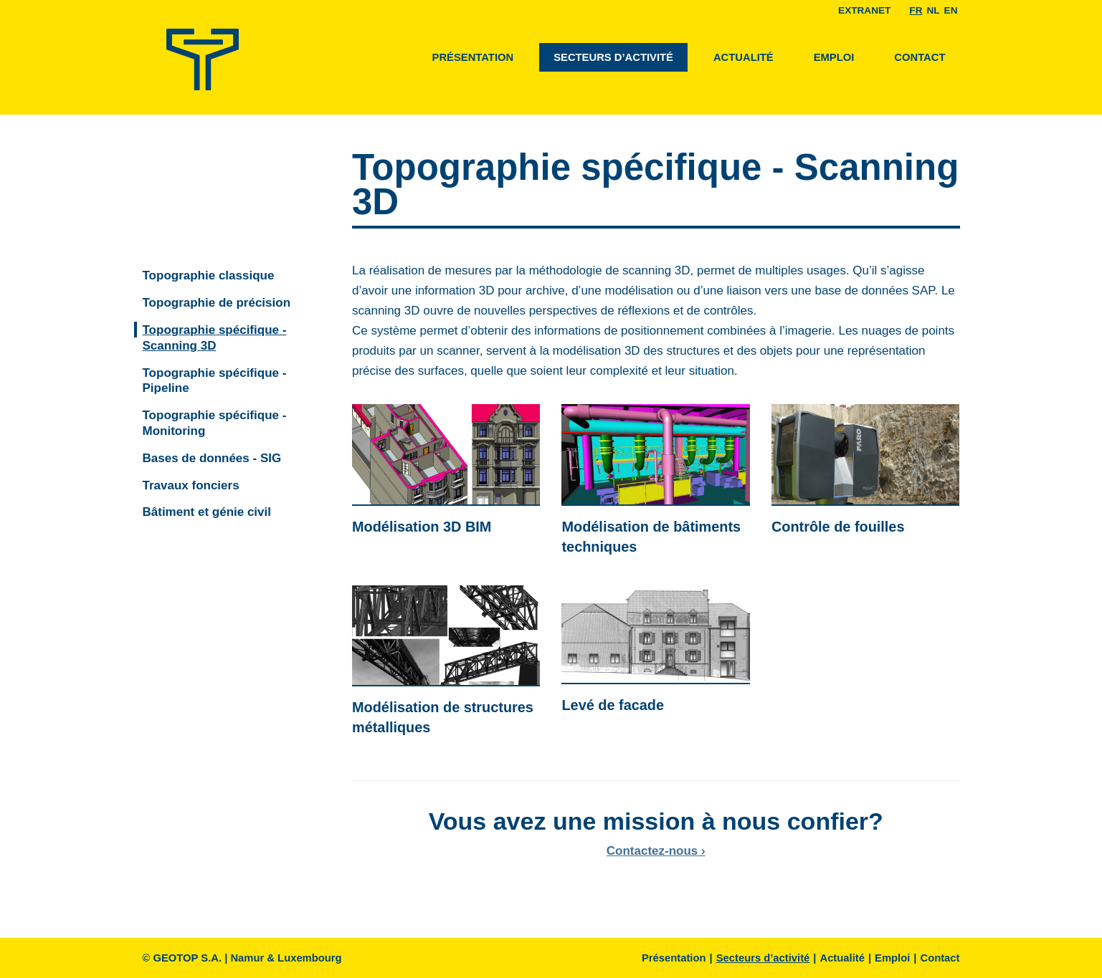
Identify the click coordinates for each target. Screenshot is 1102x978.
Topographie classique (209, 275)
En (951, 10)
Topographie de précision (217, 303)
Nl (932, 10)
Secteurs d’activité (613, 57)
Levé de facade (612, 705)
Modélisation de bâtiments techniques (651, 537)
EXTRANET (864, 10)
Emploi (834, 57)
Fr (915, 10)
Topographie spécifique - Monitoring (215, 423)
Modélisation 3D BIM (421, 526)
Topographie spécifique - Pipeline (215, 380)
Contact (919, 57)
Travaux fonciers (191, 485)
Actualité (743, 57)
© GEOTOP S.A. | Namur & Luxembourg (242, 958)
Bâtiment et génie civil (207, 512)
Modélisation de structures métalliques (442, 717)
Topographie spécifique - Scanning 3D (215, 338)
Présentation (473, 57)
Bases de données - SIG (212, 458)
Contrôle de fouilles (838, 526)
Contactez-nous (652, 851)
